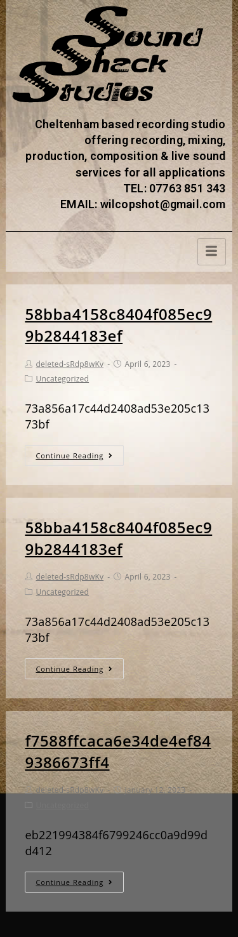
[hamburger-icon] (211, 251)
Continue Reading (74, 455)
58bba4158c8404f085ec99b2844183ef (118, 324)
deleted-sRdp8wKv (70, 364)
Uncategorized (62, 378)
